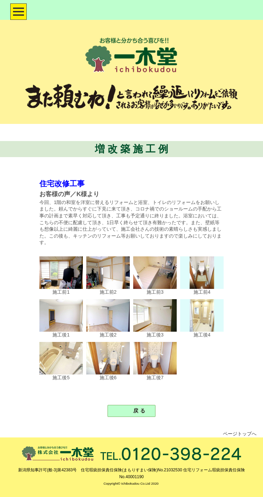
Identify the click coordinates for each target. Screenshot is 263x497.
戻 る (136, 410)
